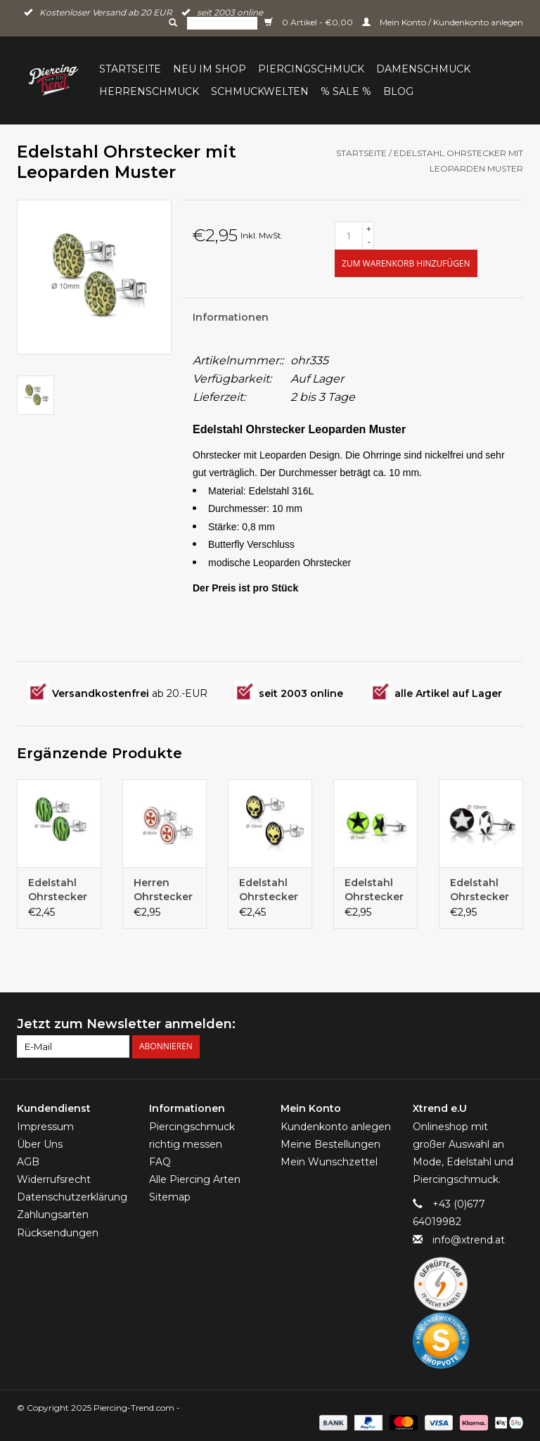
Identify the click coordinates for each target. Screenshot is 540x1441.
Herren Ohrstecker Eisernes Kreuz (163, 890)
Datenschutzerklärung (72, 1197)
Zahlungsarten (53, 1214)
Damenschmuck (423, 69)
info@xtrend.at (468, 1240)
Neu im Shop (209, 69)
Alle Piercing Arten (194, 1179)
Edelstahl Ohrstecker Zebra (57, 890)
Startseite (130, 69)
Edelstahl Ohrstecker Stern (374, 890)
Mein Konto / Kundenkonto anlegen (442, 22)
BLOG (398, 91)
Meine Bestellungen (330, 1144)
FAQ (160, 1161)
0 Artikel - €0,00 (309, 22)
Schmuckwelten (260, 91)
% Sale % (346, 91)
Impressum (45, 1126)
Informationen (231, 317)
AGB (28, 1161)
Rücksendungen (57, 1233)
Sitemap (170, 1197)
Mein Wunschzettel (329, 1161)
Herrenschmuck (149, 91)
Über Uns (40, 1144)
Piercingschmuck (311, 69)
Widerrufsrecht (54, 1179)
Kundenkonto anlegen (336, 1126)
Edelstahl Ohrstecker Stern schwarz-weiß (479, 890)
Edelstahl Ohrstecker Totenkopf (268, 890)
